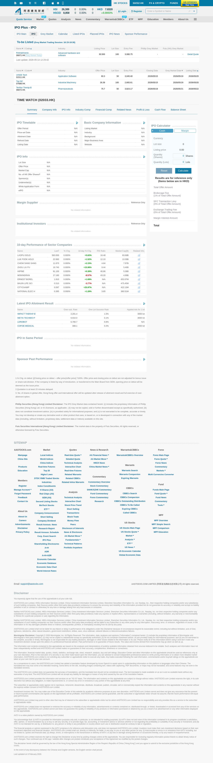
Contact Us (22, 501)
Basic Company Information (102, 122)
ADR (46, 551)
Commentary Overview (99, 482)
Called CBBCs (129, 513)
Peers (73, 524)
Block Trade (73, 517)
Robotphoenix (22, 53)
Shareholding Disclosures (46, 544)
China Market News (99, 467)
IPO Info (22, 156)
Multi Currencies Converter (161, 474)
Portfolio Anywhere (73, 547)
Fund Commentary (99, 493)
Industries (46, 482)
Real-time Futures (46, 467)
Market (130, 536)
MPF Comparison (161, 528)
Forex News (161, 463)
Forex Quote (161, 459)
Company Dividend (47, 521)
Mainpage (22, 455)
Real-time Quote (73, 455)
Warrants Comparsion (129, 474)
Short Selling (46, 517)
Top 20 (47, 470)
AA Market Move (73, 536)
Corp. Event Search (46, 536)
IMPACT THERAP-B (26, 314)
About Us (22, 516)
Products (22, 467)
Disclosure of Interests (73, 528)
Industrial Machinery (67, 82)
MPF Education (161, 532)
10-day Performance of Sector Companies (44, 244)
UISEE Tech (21, 75)
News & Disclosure (73, 532)
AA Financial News (99, 455)
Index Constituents (47, 486)
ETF (46, 509)
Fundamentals (73, 540)
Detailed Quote (73, 459)
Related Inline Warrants (73, 482)
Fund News (161, 497)
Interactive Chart (73, 467)
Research (99, 501)
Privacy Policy (22, 532)
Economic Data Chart (47, 567)
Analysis (130, 539)
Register (23, 486)
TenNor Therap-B (23, 87)
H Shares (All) (46, 490)
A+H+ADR (46, 555)
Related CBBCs (73, 478)
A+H (47, 548)
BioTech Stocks (46, 505)
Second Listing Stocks (46, 501)
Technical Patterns (73, 544)
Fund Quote (161, 493)
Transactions (73, 513)
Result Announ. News (46, 524)
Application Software (67, 76)
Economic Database (46, 563)
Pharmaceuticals (65, 89)
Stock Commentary (99, 486)
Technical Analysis (73, 463)
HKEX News (99, 463)
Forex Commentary (99, 497)
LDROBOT (22, 322)
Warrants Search (130, 470)
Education (22, 470)
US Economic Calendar (130, 551)
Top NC (19, 81)
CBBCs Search (130, 493)
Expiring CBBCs (130, 509)
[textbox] (171, 11)
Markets (161, 470)
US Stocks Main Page (130, 528)
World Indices (46, 459)
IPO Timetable (26, 122)
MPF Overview (161, 520)
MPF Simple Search (161, 524)
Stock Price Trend (73, 505)
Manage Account (22, 490)
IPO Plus (47, 540)
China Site (23, 459)
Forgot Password (23, 493)
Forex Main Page (161, 455)
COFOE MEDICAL (25, 326)
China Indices (46, 463)
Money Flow (73, 520)
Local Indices (46, 455)
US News (130, 547)
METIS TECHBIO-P (26, 318)
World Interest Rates (46, 571)
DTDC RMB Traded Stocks (46, 478)
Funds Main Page (161, 490)
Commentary (161, 467)
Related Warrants (73, 474)
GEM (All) (46, 497)
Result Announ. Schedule (47, 532)
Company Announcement (47, 513)
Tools (161, 505)
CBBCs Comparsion (129, 497)
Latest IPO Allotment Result (35, 303)
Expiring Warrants (129, 478)
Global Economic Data (129, 555)
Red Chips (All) (47, 494)
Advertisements (22, 524)
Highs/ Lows (47, 474)
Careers (22, 520)
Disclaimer (23, 528)
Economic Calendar (46, 559)
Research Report (47, 528)
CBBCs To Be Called (130, 505)
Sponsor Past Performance (35, 359)
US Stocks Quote (130, 532)
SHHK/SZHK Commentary (99, 490)
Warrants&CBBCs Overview (130, 455)
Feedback (22, 497)
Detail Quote (193, 54)
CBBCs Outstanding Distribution (129, 501)
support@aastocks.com (32, 584)
